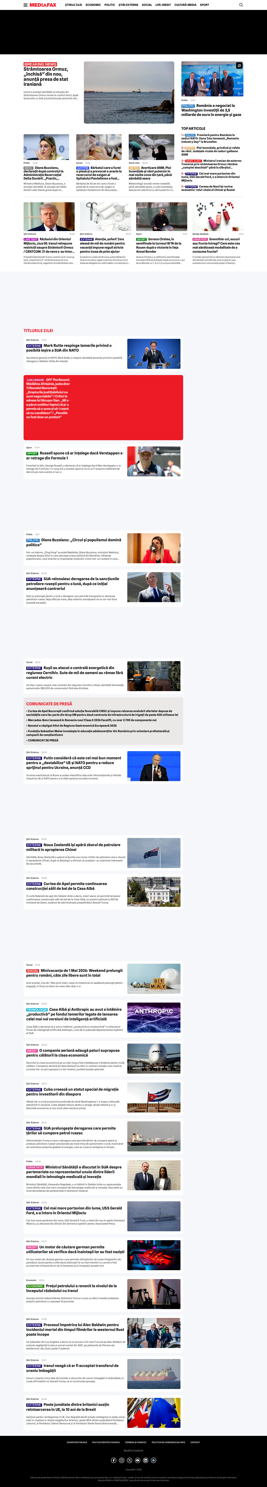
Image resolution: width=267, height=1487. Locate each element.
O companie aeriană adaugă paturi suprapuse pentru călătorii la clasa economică (73, 1052)
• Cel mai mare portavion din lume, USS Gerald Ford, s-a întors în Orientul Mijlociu (210, 177)
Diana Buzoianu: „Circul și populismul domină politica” (73, 542)
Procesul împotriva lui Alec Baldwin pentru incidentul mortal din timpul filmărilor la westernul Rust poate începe (75, 1330)
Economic (93, 5)
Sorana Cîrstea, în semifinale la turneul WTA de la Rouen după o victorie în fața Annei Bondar (158, 245)
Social (147, 5)
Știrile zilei (73, 5)
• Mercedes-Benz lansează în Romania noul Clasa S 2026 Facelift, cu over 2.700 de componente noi (91, 720)
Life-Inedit (163, 5)
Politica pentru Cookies (106, 1442)
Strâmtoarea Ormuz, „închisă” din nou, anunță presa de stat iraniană (46, 74)
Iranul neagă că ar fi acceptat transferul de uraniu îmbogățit (72, 1368)
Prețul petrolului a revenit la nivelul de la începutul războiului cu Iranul (71, 1288)
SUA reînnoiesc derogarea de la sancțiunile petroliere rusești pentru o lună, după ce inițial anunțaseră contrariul (72, 584)
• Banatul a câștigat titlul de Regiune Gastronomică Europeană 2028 (71, 725)
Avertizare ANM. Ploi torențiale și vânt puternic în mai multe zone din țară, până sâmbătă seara (150, 173)
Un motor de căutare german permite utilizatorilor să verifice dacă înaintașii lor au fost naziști (75, 1249)
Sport (204, 5)
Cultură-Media (185, 5)
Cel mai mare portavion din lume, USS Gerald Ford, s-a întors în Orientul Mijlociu (74, 1210)
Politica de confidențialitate (168, 1442)
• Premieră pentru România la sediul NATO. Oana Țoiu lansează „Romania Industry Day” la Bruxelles (210, 138)
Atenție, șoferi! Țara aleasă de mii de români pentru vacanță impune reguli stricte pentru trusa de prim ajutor (102, 245)
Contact (195, 1442)
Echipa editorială (77, 1442)
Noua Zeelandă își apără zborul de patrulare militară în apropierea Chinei (73, 847)
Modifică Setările (133, 1450)
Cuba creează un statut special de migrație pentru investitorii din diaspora (72, 1091)
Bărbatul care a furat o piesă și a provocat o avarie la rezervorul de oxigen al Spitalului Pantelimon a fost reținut (99, 173)
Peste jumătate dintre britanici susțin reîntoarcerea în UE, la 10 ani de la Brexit (67, 1407)
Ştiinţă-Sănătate (201, 234)
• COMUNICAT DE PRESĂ (42, 740)
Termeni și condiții (135, 1442)
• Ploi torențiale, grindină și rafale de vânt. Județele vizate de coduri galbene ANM (210, 151)
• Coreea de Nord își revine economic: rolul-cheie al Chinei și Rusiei (208, 188)
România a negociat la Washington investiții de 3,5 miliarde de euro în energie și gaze (211, 110)
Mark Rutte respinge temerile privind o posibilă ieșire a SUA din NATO (69, 347)
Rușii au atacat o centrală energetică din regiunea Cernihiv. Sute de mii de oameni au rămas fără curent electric (74, 673)
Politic (109, 5)
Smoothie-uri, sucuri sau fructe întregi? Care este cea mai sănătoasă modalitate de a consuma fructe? (216, 245)
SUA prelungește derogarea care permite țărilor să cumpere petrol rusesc (71, 1130)
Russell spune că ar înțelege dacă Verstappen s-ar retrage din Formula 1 (75, 455)
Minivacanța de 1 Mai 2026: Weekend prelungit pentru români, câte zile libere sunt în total (74, 973)
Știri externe (128, 5)
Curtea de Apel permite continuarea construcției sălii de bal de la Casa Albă (66, 886)
